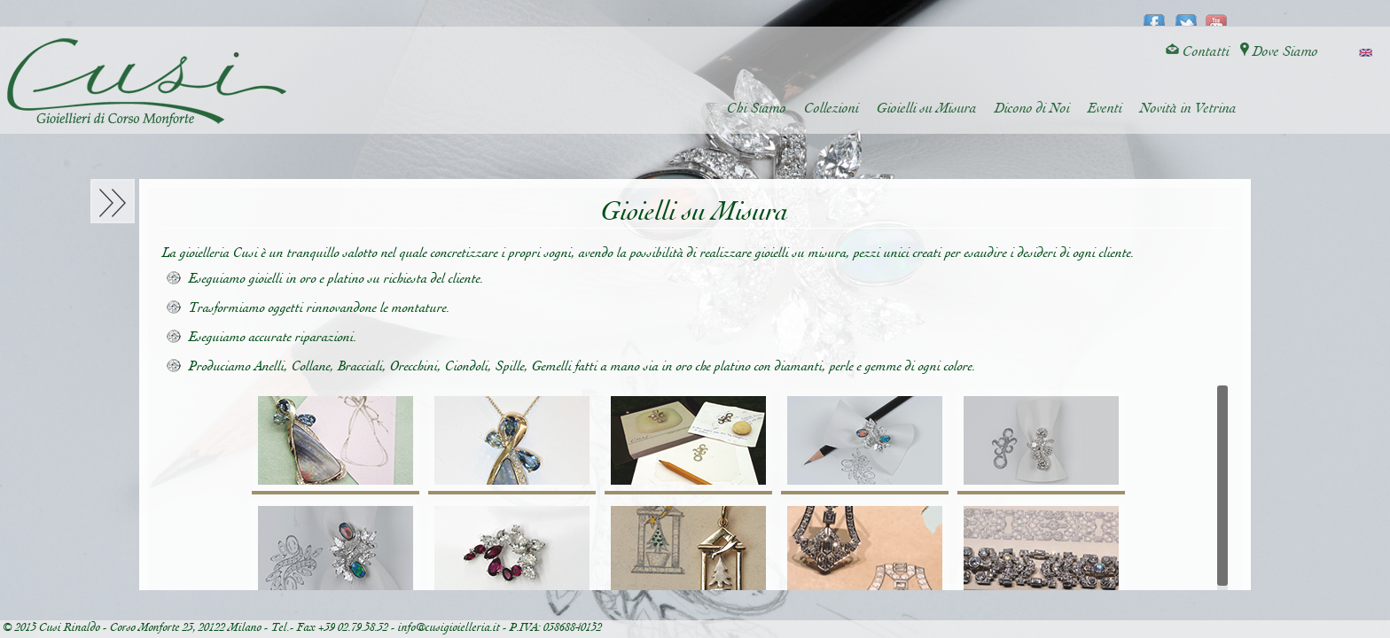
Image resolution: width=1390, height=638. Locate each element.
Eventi (1105, 108)
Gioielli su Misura (927, 108)
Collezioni (831, 108)
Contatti (1198, 51)
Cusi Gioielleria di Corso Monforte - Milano (146, 82)
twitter (1186, 14)
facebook (1155, 14)
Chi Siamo (756, 108)
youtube (1217, 14)
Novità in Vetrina (1188, 108)
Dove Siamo (1279, 51)
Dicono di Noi (1032, 108)
